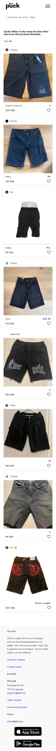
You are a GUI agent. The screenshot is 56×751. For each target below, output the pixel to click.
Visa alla (8, 41)
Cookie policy (14, 666)
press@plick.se (15, 721)
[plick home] (13, 6)
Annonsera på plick (17, 707)
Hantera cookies (16, 659)
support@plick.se (16, 692)
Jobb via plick (14, 700)
